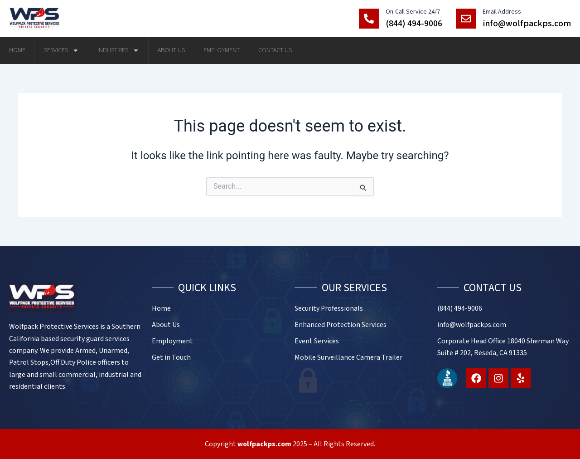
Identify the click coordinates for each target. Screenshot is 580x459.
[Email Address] (466, 19)
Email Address (502, 11)
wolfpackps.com (264, 444)
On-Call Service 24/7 (413, 11)
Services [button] (61, 50)
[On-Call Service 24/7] (369, 19)
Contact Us (275, 50)
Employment (221, 50)
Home (17, 50)
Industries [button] (118, 50)
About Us (171, 50)
